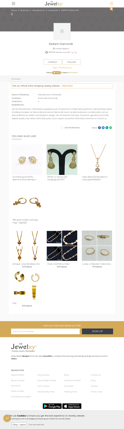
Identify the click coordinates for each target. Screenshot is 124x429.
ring (14, 303)
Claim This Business (62, 67)
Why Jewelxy (43, 375)
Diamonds (53, 10)
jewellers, (48, 356)
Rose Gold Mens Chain (58, 264)
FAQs (93, 380)
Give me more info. (36, 425)
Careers (94, 386)
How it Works (43, 386)
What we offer (17, 391)
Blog (66, 375)
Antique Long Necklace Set (26, 264)
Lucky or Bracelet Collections (96, 264)
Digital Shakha (17, 375)
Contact (52, 62)
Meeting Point (70, 392)
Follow (71, 62)
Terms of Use (96, 392)
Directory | (16, 385)
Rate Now (73, 73)
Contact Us (96, 375)
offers (14, 359)
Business (24, 10)
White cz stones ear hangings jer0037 (57, 178)
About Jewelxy (18, 380)
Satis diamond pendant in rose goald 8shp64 (95, 178)
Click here (67, 86)
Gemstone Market (72, 380)
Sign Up (97, 331)
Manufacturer (38, 10)
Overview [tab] (16, 79)
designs (25, 356)
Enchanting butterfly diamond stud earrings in (24, 178)
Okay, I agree (19, 424)
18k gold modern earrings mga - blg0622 (25, 221)
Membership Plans (46, 392)
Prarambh (68, 386)
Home (14, 10)
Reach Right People (47, 380)
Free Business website (21, 396)
